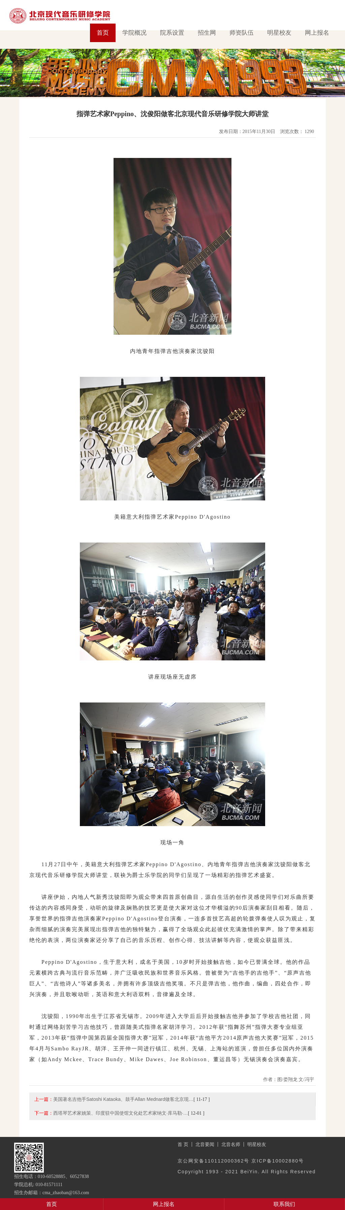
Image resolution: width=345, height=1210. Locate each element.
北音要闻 (204, 1144)
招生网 (207, 32)
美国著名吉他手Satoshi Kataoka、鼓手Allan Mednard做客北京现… (123, 1099)
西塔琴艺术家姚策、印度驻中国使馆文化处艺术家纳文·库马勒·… (120, 1113)
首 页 (183, 1144)
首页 (103, 32)
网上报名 (317, 32)
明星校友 (279, 32)
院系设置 (172, 32)
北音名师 (230, 1144)
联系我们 (284, 1204)
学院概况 (134, 32)
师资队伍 (241, 32)
